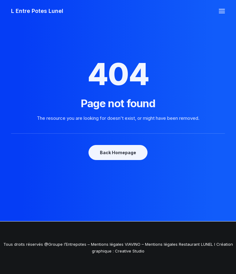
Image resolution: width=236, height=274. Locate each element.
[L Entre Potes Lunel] (37, 11)
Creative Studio (129, 251)
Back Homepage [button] (118, 152)
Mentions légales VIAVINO (115, 244)
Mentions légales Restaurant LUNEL (179, 244)
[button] (222, 11)
